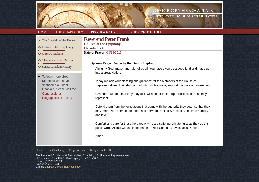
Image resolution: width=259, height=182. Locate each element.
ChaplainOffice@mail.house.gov (63, 166)
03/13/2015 (114, 52)
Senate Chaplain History (57, 67)
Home (39, 150)
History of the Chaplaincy (57, 47)
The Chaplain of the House (58, 40)
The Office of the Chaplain (129, 15)
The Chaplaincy (69, 31)
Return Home (43, 31)
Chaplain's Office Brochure (58, 60)
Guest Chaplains (52, 53)
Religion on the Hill (142, 31)
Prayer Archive (104, 31)
